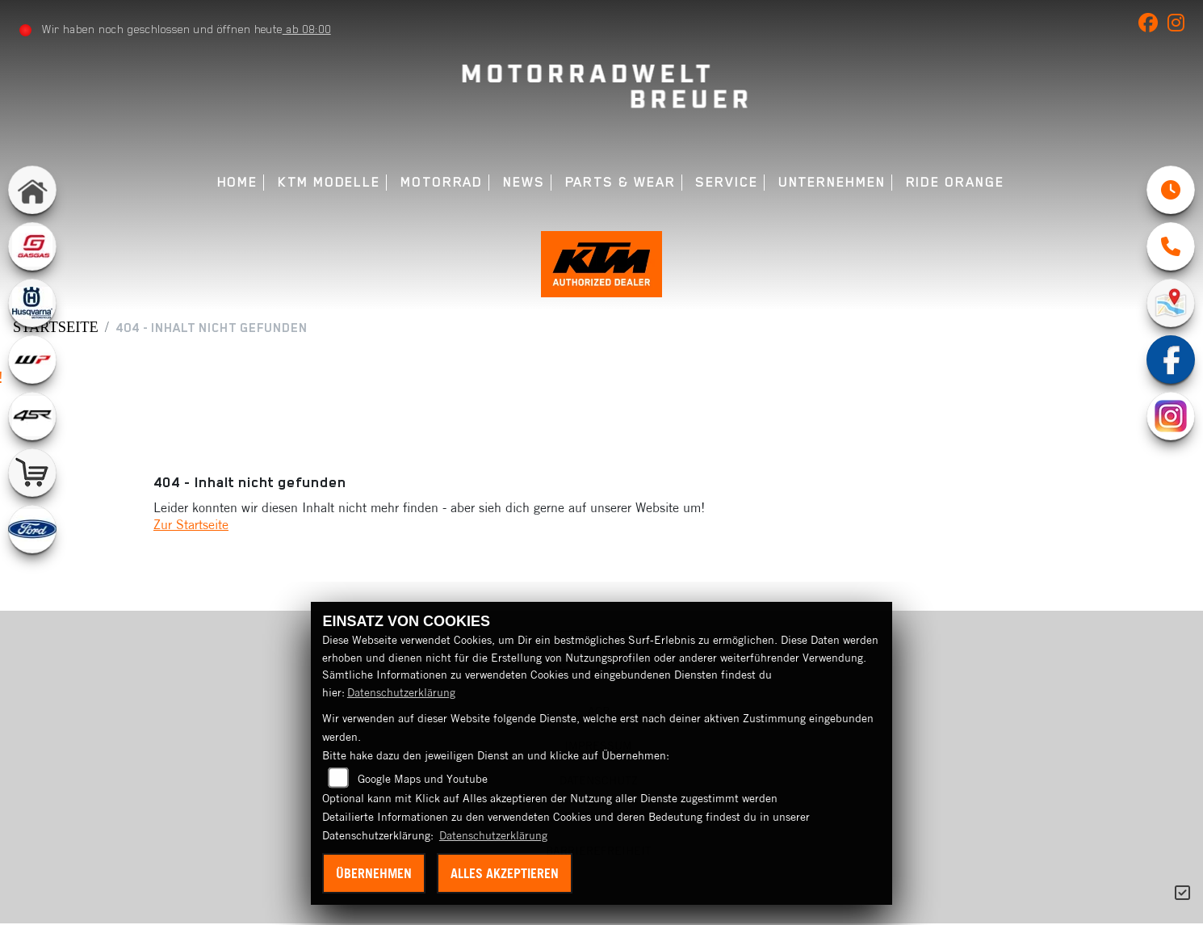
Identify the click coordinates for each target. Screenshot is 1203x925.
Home (237, 182)
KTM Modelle (329, 182)
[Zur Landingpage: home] (32, 190)
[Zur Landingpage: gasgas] (32, 246)
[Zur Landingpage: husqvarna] (32, 303)
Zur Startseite (190, 526)
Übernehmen (374, 873)
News (524, 182)
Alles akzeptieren (505, 873)
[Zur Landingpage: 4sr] (32, 416)
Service (726, 182)
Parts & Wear (620, 182)
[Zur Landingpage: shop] (32, 472)
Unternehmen (832, 182)
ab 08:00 (307, 29)
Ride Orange (955, 182)
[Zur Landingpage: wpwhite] (32, 359)
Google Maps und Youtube (423, 779)
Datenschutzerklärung (401, 692)
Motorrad (441, 182)
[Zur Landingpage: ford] (32, 529)
